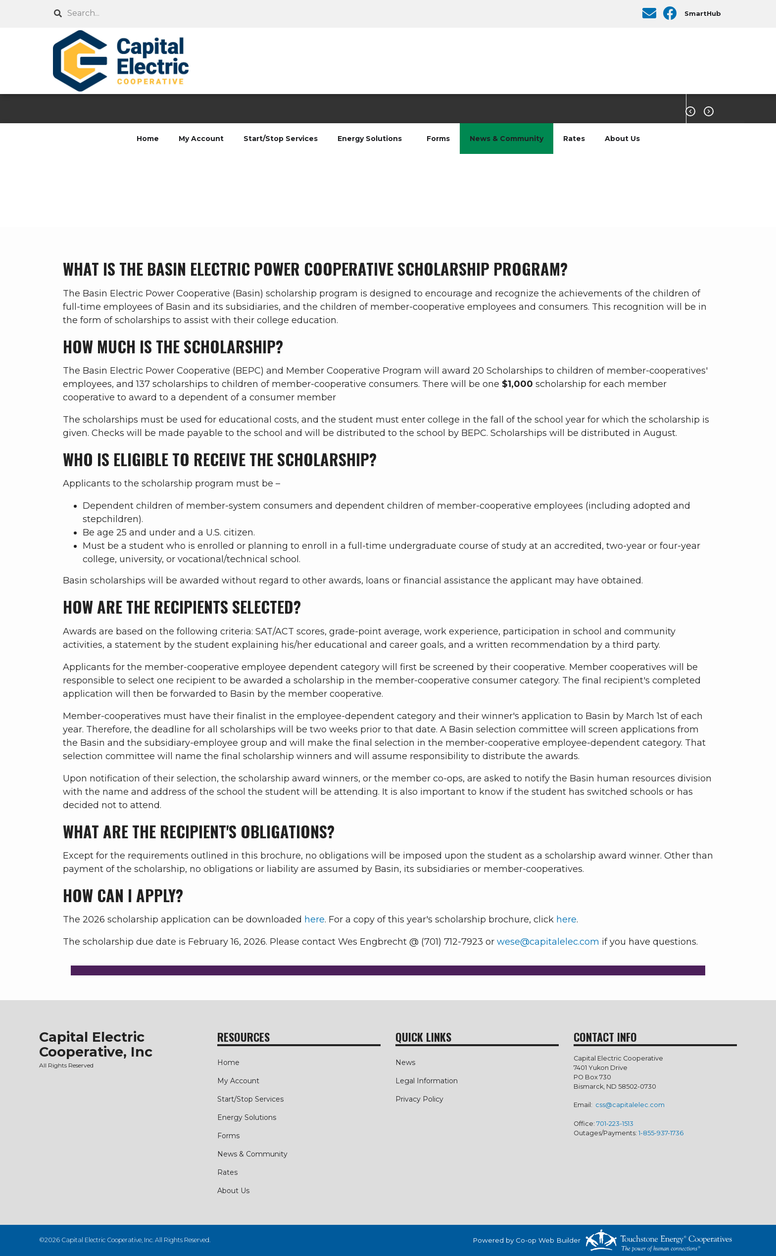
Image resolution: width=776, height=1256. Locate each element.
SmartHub (702, 13)
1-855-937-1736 (660, 1133)
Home (148, 138)
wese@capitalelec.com (548, 941)
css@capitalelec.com (630, 1105)
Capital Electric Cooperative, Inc (95, 1044)
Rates (574, 138)
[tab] (388, 971)
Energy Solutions (370, 138)
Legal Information (426, 1080)
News (405, 1062)
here (314, 919)
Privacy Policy (419, 1099)
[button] (388, 970)
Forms (438, 138)
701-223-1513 (614, 1123)
